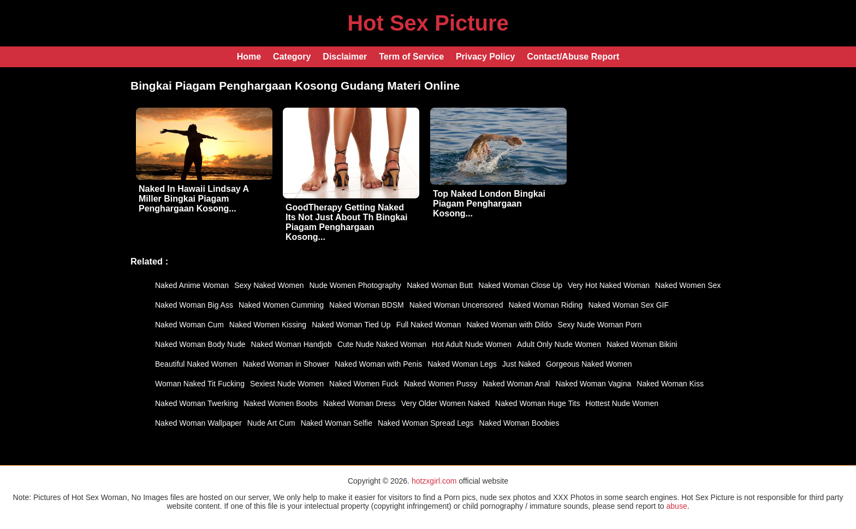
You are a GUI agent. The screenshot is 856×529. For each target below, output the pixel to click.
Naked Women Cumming (281, 305)
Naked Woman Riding (545, 305)
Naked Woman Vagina (593, 383)
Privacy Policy (485, 56)
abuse (677, 506)
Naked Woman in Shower (286, 364)
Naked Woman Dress (359, 403)
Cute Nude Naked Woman (381, 344)
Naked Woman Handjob (291, 344)
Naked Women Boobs (280, 403)
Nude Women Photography (356, 285)
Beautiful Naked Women (196, 364)
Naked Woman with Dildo (509, 324)
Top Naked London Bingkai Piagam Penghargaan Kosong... (489, 203)
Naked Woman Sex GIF (628, 305)
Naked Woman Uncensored (456, 305)
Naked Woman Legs (462, 364)
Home (249, 56)
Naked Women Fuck (364, 383)
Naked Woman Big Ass (194, 305)
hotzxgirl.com (434, 481)
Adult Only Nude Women (559, 344)
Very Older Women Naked (445, 403)
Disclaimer (345, 56)
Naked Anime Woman (192, 285)
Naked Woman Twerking (196, 403)
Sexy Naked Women (269, 285)
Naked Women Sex (688, 285)
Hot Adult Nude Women (472, 344)
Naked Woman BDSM (366, 305)
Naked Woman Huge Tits (537, 403)
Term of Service (411, 56)
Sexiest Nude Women (287, 383)
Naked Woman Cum (189, 324)
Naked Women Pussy (440, 383)
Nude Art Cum (271, 423)
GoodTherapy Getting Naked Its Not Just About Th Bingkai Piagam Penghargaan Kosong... (346, 222)
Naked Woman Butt (440, 285)
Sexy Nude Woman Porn (599, 324)
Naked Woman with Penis (378, 364)
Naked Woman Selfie (336, 423)
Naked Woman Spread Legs (426, 423)
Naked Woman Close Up (520, 285)
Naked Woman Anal (516, 383)
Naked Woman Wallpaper (198, 423)
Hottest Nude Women (621, 403)
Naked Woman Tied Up (351, 324)
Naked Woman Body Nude (200, 344)
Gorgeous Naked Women (589, 364)
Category (292, 56)
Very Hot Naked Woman (609, 285)
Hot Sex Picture (428, 23)
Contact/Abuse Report (573, 56)
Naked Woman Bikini (642, 344)
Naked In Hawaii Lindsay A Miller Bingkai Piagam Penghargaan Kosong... (194, 198)
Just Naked (521, 364)
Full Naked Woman (428, 324)
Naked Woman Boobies (519, 423)
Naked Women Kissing (267, 324)
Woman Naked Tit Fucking (200, 383)
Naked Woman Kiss (670, 383)
